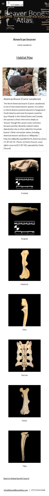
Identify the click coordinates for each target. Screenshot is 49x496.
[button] (3, 3)
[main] (24, 16)
